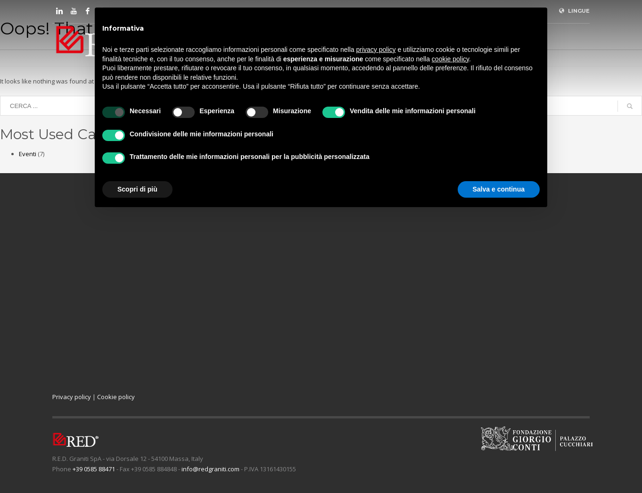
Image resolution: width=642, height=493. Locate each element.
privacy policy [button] (376, 49)
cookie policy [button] (450, 59)
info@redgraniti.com (210, 469)
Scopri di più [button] (137, 189)
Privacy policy (71, 397)
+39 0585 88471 (94, 469)
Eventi (27, 154)
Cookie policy (116, 397)
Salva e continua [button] (499, 189)
